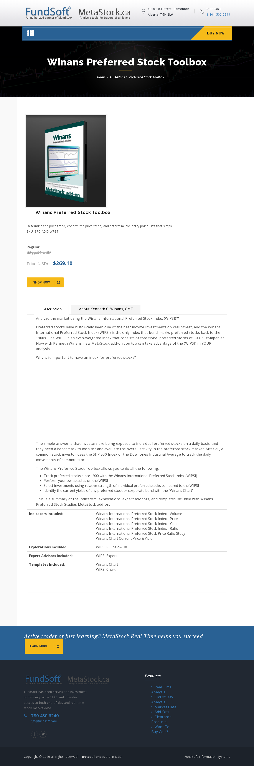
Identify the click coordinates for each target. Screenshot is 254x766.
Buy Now (216, 33)
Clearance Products (161, 719)
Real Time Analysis (161, 689)
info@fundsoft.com (43, 721)
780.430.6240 (45, 716)
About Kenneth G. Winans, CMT (106, 308)
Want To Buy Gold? (160, 729)
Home (101, 77)
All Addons (117, 77)
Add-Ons (160, 711)
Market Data (163, 707)
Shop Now (46, 283)
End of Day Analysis (162, 699)
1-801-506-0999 (218, 14)
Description (52, 309)
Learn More (45, 647)
